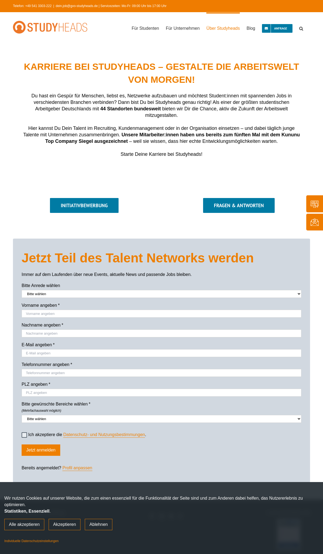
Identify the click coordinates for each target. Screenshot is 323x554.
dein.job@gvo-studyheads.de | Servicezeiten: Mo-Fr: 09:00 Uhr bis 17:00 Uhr (111, 6)
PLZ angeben (36, 384)
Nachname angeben (42, 325)
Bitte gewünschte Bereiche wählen (161, 406)
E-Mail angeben (38, 345)
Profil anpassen (77, 468)
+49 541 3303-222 (38, 6)
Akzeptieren (64, 524)
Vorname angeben (41, 305)
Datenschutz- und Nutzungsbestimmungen (104, 434)
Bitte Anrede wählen (41, 285)
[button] (301, 27)
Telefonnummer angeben (47, 364)
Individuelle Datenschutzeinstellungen (31, 541)
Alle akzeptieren (24, 524)
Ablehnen (98, 524)
